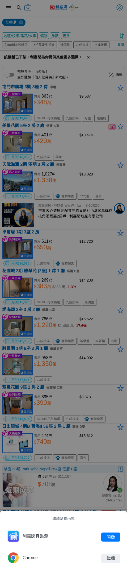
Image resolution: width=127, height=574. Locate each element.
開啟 (111, 537)
